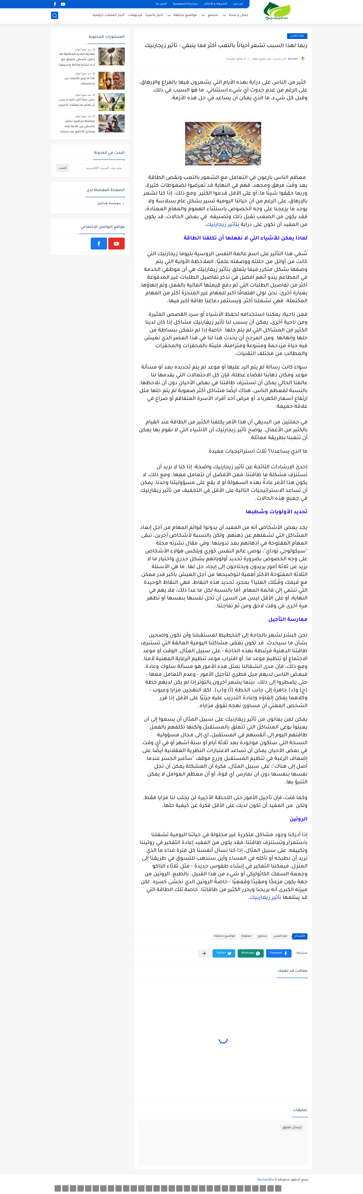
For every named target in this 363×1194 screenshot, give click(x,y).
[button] (279, 953)
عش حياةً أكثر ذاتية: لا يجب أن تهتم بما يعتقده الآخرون (76, 102)
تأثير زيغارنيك (265, 898)
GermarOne (265, 1180)
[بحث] (54, 15)
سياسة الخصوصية (185, 4)
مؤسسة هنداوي (109, 203)
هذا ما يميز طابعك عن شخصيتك (80, 81)
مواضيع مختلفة (185, 15)
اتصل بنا (161, 4)
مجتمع (213, 15)
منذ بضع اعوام (83, 49)
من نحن (238, 4)
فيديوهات (135, 15)
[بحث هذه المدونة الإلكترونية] (97, 167)
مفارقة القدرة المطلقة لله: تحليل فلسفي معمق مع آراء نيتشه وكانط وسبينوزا (76, 60)
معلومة (246, 936)
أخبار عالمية (154, 15)
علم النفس (297, 36)
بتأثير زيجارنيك (222, 225)
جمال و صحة (238, 15)
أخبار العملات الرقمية (108, 15)
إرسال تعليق (292, 1127)
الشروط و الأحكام (215, 4)
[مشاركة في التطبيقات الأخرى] (204, 953)
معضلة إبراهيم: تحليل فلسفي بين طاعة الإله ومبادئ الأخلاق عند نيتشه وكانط (77, 127)
